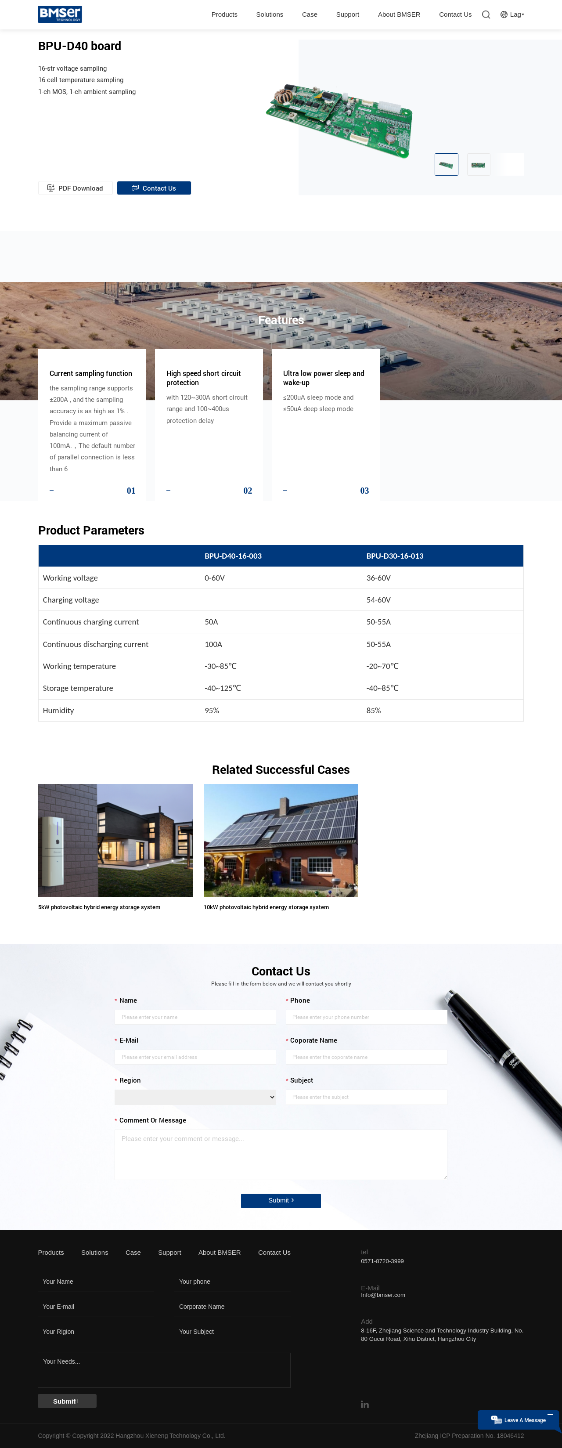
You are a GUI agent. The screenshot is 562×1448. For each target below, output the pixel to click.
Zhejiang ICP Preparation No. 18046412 (469, 1436)
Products (225, 14)
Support (348, 14)
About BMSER (399, 14)
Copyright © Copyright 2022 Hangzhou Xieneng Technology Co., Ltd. (131, 1436)
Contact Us (455, 14)
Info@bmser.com (383, 1295)
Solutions (270, 14)
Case (309, 14)
